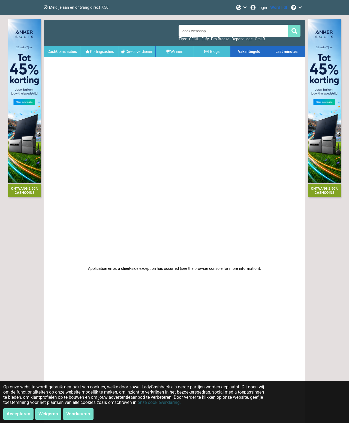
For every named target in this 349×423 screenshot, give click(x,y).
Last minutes (286, 51)
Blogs (212, 51)
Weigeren (48, 414)
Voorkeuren (78, 414)
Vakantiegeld (249, 51)
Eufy (205, 39)
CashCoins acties (62, 51)
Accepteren (18, 414)
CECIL (194, 39)
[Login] (258, 7)
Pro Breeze (220, 39)
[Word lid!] (278, 7)
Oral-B (260, 39)
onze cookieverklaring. (159, 402)
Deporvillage (241, 39)
